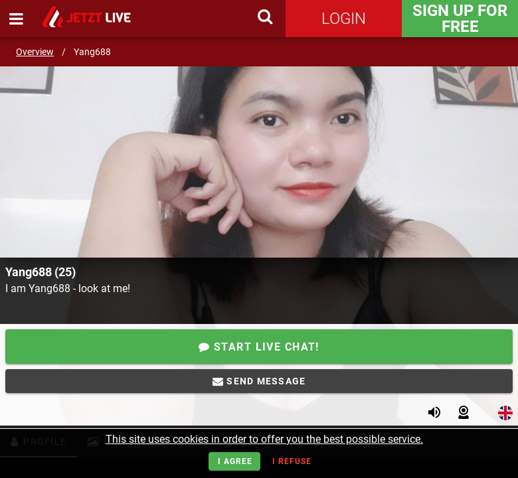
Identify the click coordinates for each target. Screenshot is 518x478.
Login (343, 18)
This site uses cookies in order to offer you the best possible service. (264, 439)
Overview (35, 51)
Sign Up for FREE (459, 18)
